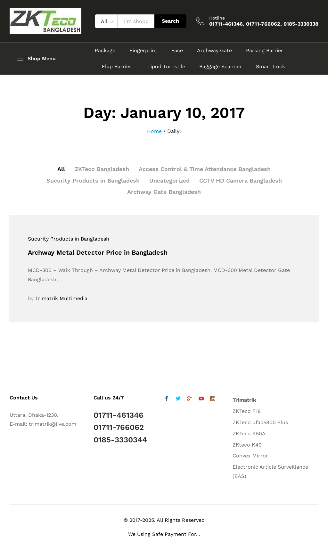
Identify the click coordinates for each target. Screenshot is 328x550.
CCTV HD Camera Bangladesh (240, 180)
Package (105, 50)
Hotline (217, 18)
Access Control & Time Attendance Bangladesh (205, 169)
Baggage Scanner (220, 66)
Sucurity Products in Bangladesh (93, 180)
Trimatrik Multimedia (61, 298)
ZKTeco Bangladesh (102, 169)
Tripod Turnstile (165, 66)
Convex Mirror (250, 456)
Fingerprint (143, 50)
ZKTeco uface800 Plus (260, 422)
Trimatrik (244, 400)
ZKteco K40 (247, 445)
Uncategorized (169, 180)
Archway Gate (214, 50)
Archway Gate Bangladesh (164, 191)
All (61, 169)
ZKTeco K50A (249, 434)
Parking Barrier (264, 50)
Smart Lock (270, 66)
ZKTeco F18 (247, 411)
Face (177, 50)
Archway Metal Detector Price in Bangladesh (98, 252)
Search (170, 21)
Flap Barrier (116, 66)
